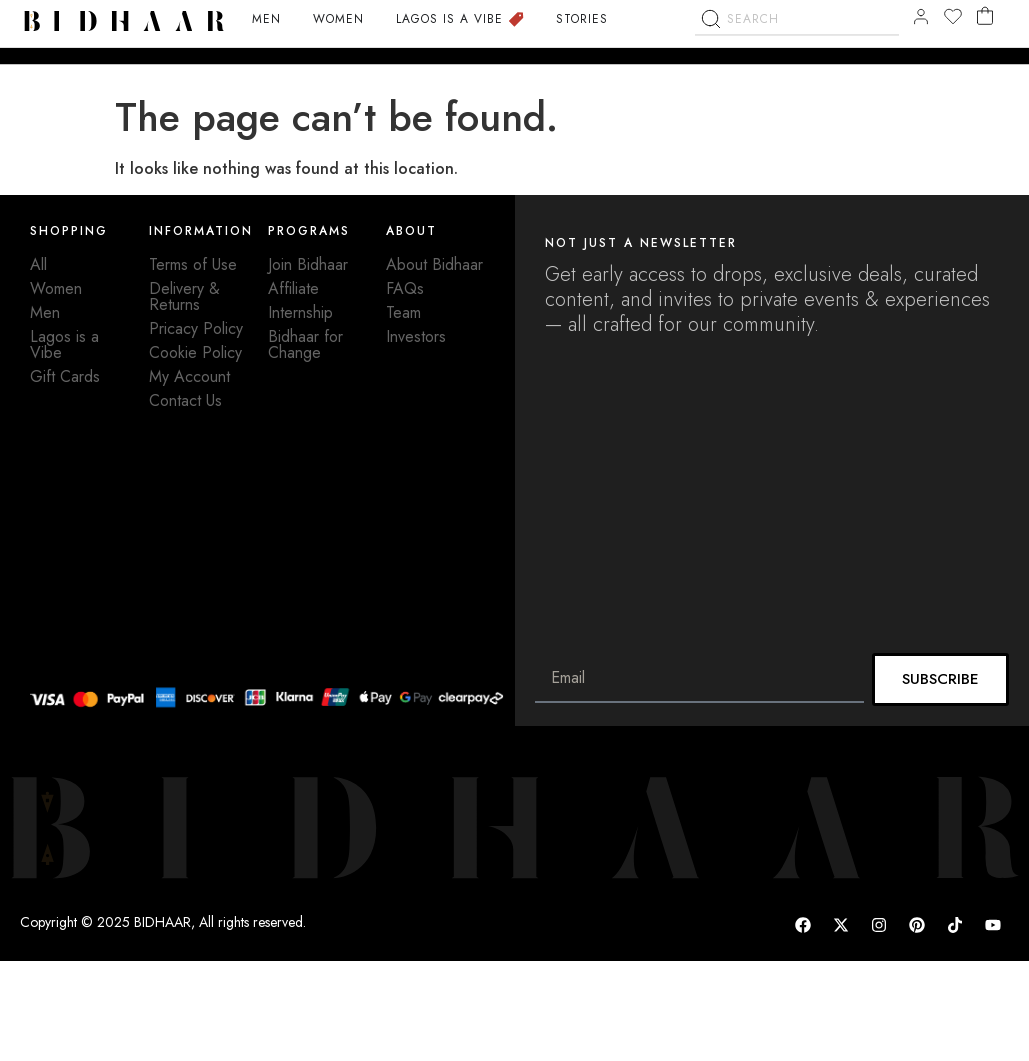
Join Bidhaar (308, 264)
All (38, 264)
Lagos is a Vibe (64, 344)
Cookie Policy (195, 352)
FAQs (405, 288)
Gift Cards (65, 376)
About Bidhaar (434, 264)
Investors (416, 336)
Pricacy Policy (196, 328)
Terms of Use (193, 264)
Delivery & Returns (184, 296)
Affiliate (293, 288)
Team (403, 312)
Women (56, 288)
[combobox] (797, 71)
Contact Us (185, 400)
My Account (189, 376)
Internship (300, 312)
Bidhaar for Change (305, 344)
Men (45, 312)
